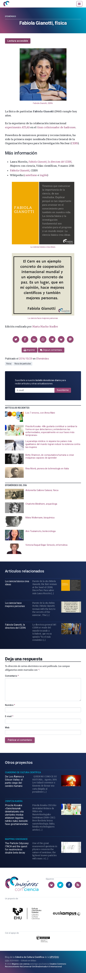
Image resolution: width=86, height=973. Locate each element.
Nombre (10, 705)
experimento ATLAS (17, 127)
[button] (16, 339)
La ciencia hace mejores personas (43, 318)
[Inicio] (6, 3)
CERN (74, 143)
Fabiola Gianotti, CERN (42, 103)
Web (7, 727)
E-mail (9, 716)
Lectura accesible (17, 40)
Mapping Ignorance (16, 839)
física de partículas (23, 364)
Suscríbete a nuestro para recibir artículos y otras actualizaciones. (40, 382)
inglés (43, 175)
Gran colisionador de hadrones (56, 127)
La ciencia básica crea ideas (42, 247)
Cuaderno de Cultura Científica (23, 772)
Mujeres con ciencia (20, 964)
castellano (30, 175)
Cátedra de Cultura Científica (29, 957)
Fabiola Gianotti (19, 170)
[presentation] (43, 416)
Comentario (12, 676)
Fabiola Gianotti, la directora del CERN (50, 161)
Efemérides (10, 16)
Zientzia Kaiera (13, 801)
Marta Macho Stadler (45, 326)
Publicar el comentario (20, 739)
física (8, 364)
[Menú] (79, 3)
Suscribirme (63, 390)
